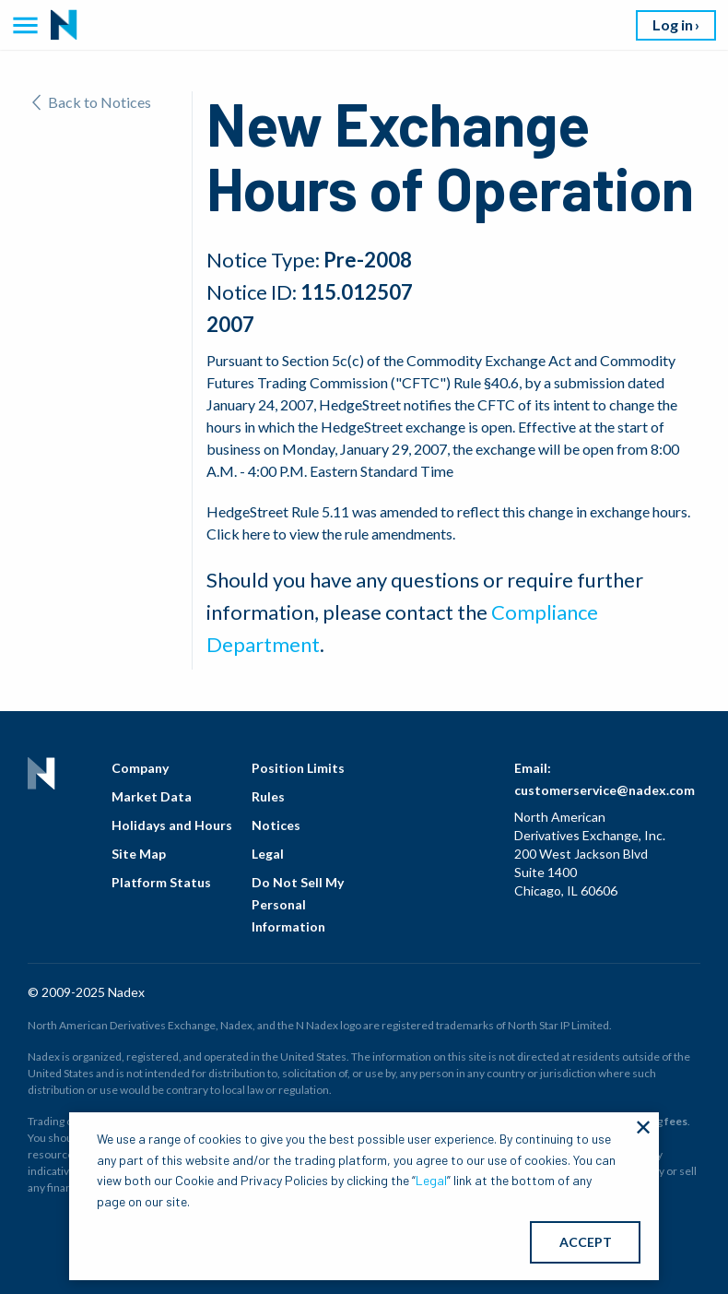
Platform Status (161, 882)
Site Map (139, 853)
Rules (268, 796)
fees (675, 1121)
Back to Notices (91, 102)
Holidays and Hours (172, 825)
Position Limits (298, 768)
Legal (268, 853)
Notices (276, 825)
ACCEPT (585, 1242)
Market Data (152, 796)
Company (140, 768)
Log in (672, 24)
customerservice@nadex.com (604, 790)
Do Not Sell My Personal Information (298, 904)
